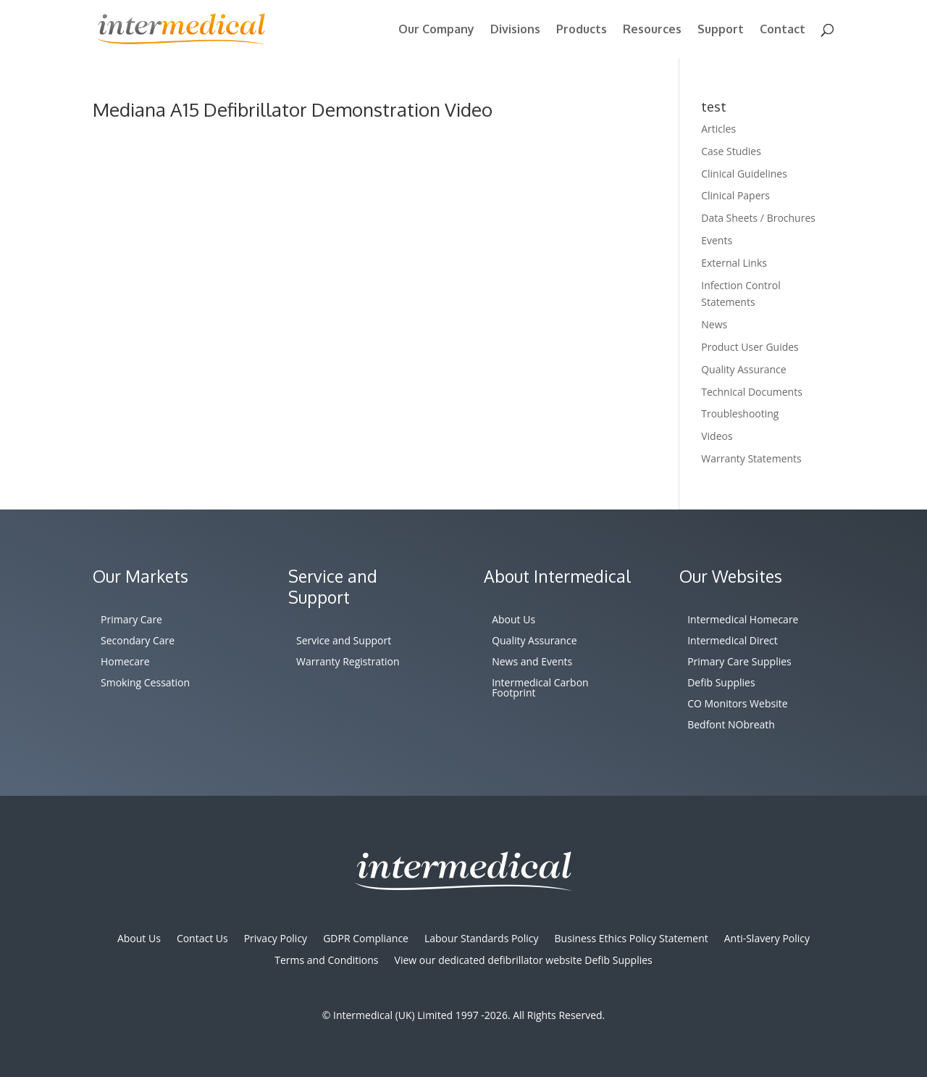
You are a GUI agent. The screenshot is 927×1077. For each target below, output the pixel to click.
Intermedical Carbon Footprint (540, 688)
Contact (782, 30)
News (714, 324)
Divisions (515, 30)
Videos (716, 436)
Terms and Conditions (326, 961)
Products (581, 30)
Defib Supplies (721, 683)
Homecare (125, 662)
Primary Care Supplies (739, 662)
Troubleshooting (740, 413)
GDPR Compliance (365, 939)
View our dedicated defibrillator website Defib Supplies (524, 961)
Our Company (436, 30)
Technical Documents (751, 392)
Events (716, 240)
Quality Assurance (743, 369)
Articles (718, 129)
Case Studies (731, 151)
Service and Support (343, 641)
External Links (734, 263)
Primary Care (131, 620)
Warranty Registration (348, 662)
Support (720, 30)
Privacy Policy (275, 939)
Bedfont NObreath (731, 725)
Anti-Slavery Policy (767, 939)
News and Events (532, 662)
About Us (513, 620)
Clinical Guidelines (744, 173)
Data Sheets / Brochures (758, 218)
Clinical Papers (735, 195)
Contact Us (202, 939)
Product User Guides (750, 347)
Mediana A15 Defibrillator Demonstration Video (292, 109)
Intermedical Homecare (742, 620)
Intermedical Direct (732, 641)
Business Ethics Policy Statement (631, 939)
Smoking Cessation (145, 683)
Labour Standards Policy (481, 939)
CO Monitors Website (737, 704)
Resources (652, 30)
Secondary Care (138, 641)
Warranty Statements (751, 458)
